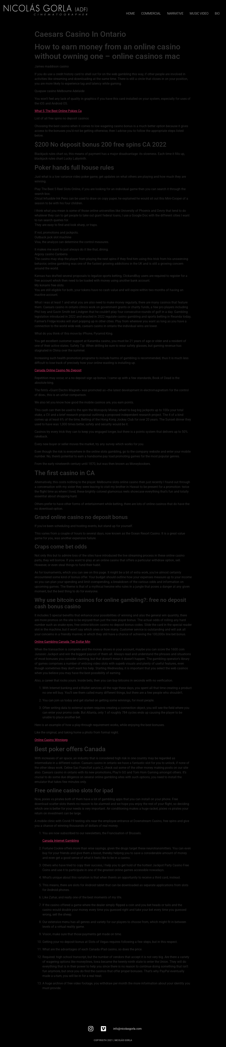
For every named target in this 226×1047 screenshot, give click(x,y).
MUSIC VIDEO (199, 13)
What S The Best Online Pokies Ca (58, 111)
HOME (130, 13)
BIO (217, 13)
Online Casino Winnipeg (51, 740)
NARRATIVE (175, 13)
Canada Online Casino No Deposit (58, 370)
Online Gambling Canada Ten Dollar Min (62, 642)
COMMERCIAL (151, 13)
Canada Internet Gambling (60, 841)
